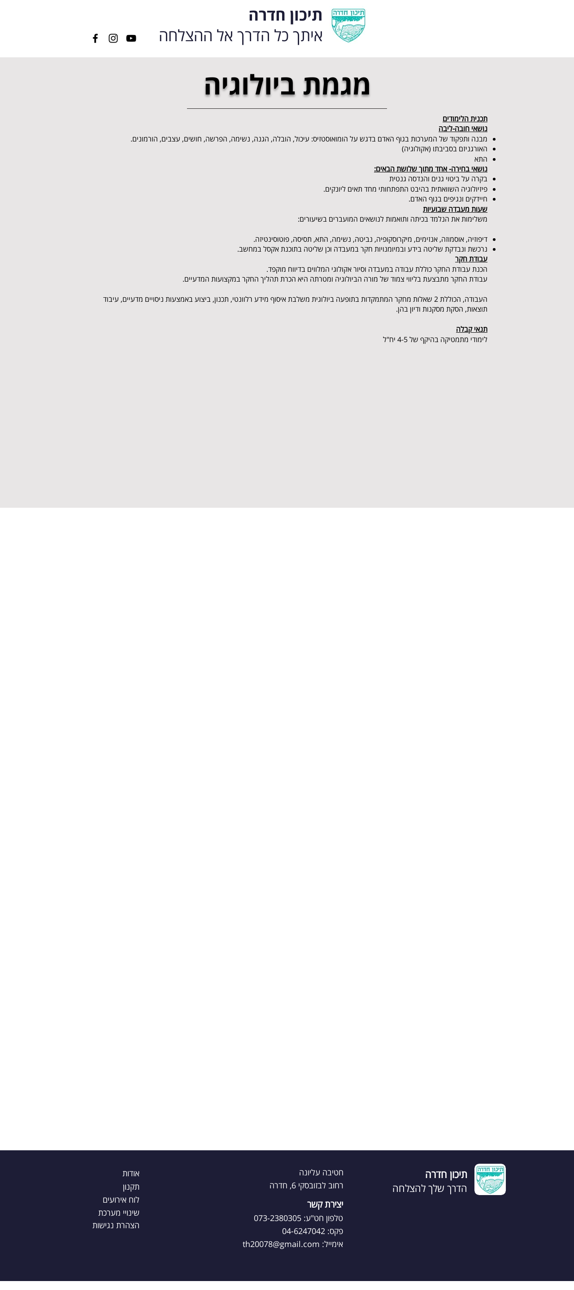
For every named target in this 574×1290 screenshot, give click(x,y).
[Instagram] (113, 38)
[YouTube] (131, 38)
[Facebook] (95, 38)
